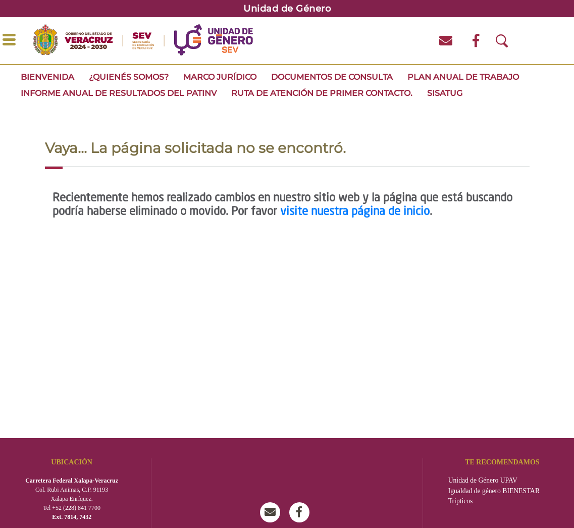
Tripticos (460, 501)
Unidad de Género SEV (302, 512)
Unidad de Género (287, 8)
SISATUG (444, 93)
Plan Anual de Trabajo (463, 77)
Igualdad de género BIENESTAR (494, 491)
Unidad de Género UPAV (482, 480)
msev (272, 512)
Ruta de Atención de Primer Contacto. (321, 93)
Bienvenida (47, 77)
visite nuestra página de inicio (355, 212)
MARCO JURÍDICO (219, 77)
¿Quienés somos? (129, 77)
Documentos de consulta (332, 77)
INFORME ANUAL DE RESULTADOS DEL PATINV (119, 93)
